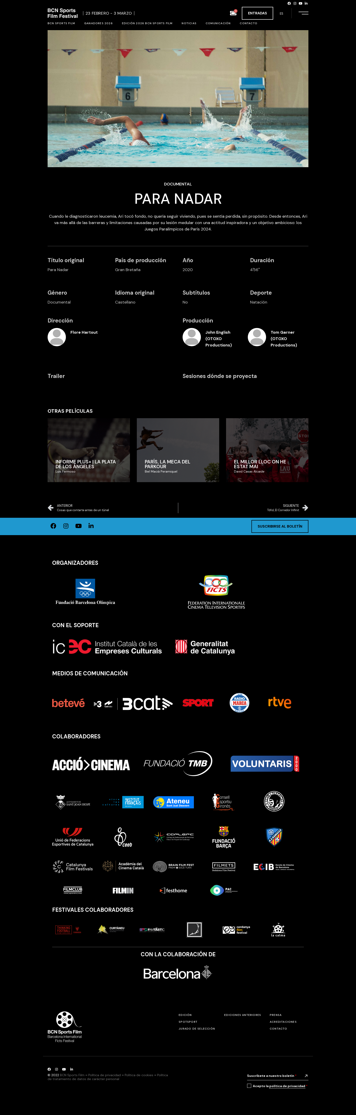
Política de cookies (139, 1075)
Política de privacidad (104, 1075)
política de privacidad (287, 1086)
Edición (185, 1015)
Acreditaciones (283, 1022)
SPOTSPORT (188, 1022)
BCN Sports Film (72, 1075)
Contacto (278, 1028)
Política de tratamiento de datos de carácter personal (108, 1077)
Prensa (276, 1015)
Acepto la (280, 1086)
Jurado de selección (197, 1028)
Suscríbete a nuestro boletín (272, 1076)
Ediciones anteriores (242, 1015)
